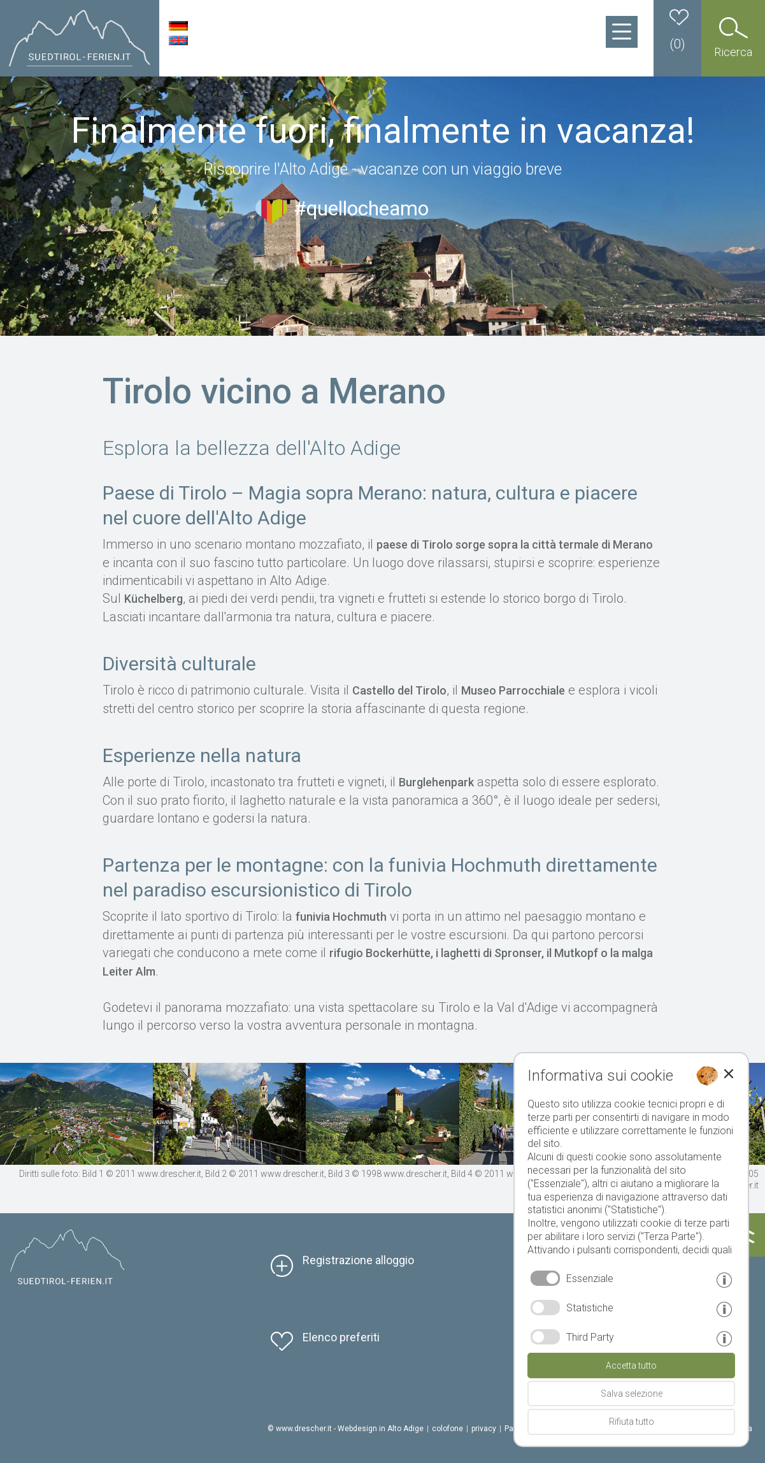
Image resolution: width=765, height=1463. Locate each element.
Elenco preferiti (341, 1337)
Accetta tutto (631, 1365)
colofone (447, 1428)
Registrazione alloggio (358, 1260)
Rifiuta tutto (631, 1421)
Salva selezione (631, 1393)
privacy (483, 1428)
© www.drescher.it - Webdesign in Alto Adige (346, 1428)
